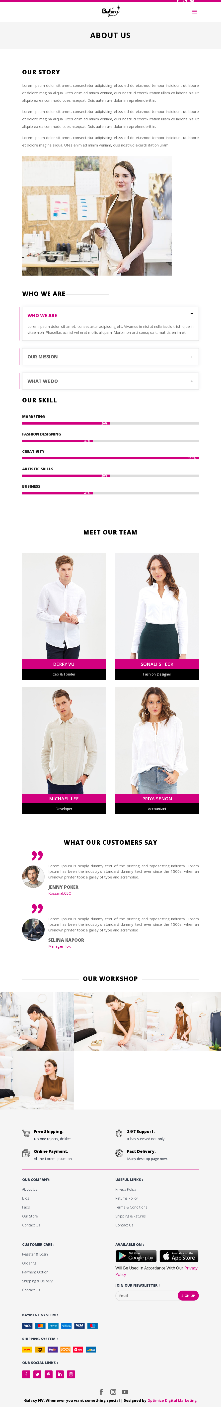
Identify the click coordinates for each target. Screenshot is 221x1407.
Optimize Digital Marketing (172, 1400)
